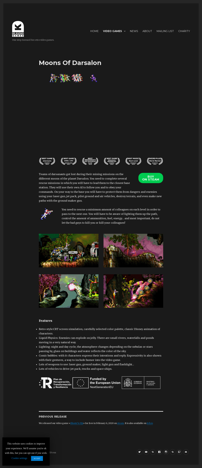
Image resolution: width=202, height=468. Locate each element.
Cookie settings (19, 458)
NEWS (134, 31)
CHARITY (184, 31)
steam (120, 423)
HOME (94, 31)
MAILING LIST (165, 31)
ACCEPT (37, 458)
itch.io (150, 423)
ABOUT (147, 31)
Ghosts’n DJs (76, 423)
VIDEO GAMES (112, 31)
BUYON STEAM (151, 178)
